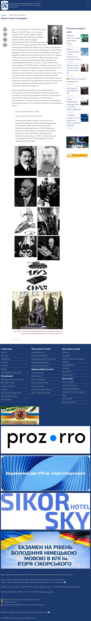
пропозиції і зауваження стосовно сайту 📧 (35, 612)
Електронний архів (37, 386)
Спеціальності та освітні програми (74, 392)
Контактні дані (6, 580)
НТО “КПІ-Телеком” (8, 383)
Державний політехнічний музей (12, 379)
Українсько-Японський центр (11, 393)
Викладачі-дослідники (69, 385)
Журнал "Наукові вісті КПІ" (40, 393)
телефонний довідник (72, 587)
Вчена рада (4, 356)
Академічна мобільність (39, 356)
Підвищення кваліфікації (39, 362)
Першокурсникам (68, 365)
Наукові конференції (38, 379)
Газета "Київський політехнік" (41, 389)
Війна (64, 395)
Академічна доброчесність (71, 389)
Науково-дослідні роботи (40, 383)
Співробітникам (67, 375)
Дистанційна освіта (38, 352)
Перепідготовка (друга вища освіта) (43, 359)
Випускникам (66, 372)
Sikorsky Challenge (68, 382)
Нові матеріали (60, 580)
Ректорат (4, 352)
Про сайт (41, 580)
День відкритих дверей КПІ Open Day (72, 90)
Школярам (65, 352)
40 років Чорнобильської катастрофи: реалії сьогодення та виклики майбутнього (74, 104)
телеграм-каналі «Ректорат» (34, 605)
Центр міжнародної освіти (40, 366)
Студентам (65, 368)
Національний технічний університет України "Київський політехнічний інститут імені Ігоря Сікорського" (25, 5)
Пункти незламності (10, 602)
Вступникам (66, 356)
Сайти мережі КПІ (37, 373)
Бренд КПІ (33, 580)
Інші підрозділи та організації (11, 372)
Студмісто (4, 389)
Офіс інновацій (6, 399)
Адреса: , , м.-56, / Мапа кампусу (32, 582)
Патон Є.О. (15, 339)
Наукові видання (37, 376)
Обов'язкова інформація (20, 580)
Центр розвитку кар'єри (9, 396)
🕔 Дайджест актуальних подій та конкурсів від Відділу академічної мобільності (73, 120)
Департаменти (6, 359)
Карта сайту (49, 580)
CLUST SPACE (67, 399)
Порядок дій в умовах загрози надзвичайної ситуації (21, 599)
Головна (3, 15)
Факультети (5, 366)
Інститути (4, 362)
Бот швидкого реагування (45, 592)
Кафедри (4, 369)
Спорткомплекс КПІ (8, 386)
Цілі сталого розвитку (69, 402)
